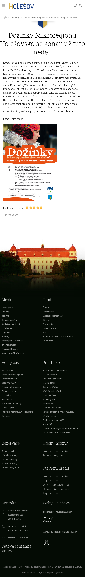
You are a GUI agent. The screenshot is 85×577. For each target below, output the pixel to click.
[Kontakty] (75, 5)
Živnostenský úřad (10, 467)
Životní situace (49, 328)
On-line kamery (50, 374)
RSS (20, 567)
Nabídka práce (49, 399)
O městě (5, 311)
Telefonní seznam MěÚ (53, 316)
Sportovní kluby (9, 383)
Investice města (9, 344)
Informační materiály (11, 403)
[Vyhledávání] (80, 5)
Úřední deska (49, 311)
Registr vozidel (8, 451)
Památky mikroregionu (12, 374)
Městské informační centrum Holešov (60, 532)
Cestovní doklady (9, 459)
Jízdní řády (48, 424)
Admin (78, 567)
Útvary (46, 307)
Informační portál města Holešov (57, 511)
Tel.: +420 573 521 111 (17, 526)
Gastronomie (7, 399)
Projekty (5, 336)
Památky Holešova (10, 378)
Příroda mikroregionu (11, 387)
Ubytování (6, 395)
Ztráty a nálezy (49, 395)
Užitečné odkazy (50, 416)
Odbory (46, 320)
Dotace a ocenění (9, 320)
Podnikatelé (7, 328)
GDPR (50, 567)
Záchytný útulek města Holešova (57, 432)
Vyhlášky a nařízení (11, 324)
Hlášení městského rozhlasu (55, 370)
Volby (45, 332)
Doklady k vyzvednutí (52, 378)
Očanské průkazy (9, 455)
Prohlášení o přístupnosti (35, 567)
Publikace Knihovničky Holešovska (17, 412)
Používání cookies (63, 567)
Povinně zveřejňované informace (58, 336)
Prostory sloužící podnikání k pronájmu (60, 428)
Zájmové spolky (9, 391)
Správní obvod (49, 340)
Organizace (7, 332)
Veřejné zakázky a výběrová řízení (58, 412)
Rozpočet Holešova (10, 349)
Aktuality (15, 17)
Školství (5, 316)
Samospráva (7, 307)
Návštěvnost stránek (52, 391)
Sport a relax (7, 370)
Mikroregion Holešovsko (13, 353)
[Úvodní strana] (5, 17)
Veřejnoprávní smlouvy (12, 340)
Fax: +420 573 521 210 (18, 530)
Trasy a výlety (8, 407)
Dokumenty (48, 324)
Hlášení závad (49, 383)
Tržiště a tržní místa (52, 407)
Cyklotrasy (6, 416)
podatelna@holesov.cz (18, 537)
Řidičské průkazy (9, 463)
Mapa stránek (9, 567)
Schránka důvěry (50, 387)
